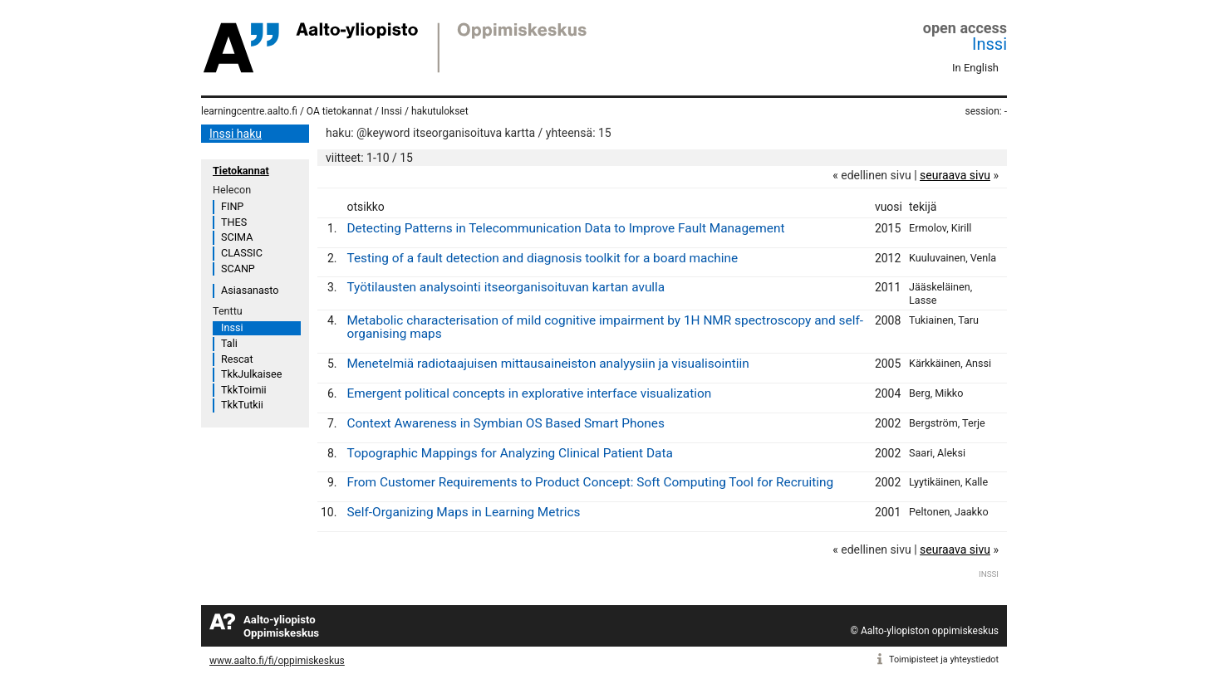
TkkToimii (244, 389)
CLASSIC (242, 253)
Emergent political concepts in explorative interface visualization (528, 393)
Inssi (989, 44)
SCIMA (237, 237)
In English (975, 67)
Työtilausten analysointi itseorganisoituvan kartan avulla (505, 287)
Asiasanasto (249, 290)
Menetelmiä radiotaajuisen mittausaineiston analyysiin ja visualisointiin (547, 363)
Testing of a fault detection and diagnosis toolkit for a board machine (542, 258)
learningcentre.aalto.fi (249, 111)
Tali (229, 343)
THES (234, 222)
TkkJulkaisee (251, 374)
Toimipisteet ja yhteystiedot (944, 659)
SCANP (238, 268)
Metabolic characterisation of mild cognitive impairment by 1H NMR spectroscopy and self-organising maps (604, 327)
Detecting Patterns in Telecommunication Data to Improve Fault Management (565, 228)
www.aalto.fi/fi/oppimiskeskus (277, 661)
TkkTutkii (242, 404)
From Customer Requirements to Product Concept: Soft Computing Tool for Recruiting (589, 482)
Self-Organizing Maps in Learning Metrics (463, 512)
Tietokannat (241, 170)
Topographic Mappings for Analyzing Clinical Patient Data (509, 453)
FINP (232, 206)
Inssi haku (235, 133)
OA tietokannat (339, 111)
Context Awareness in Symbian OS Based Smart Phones (505, 423)
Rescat (237, 359)
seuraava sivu (955, 175)
